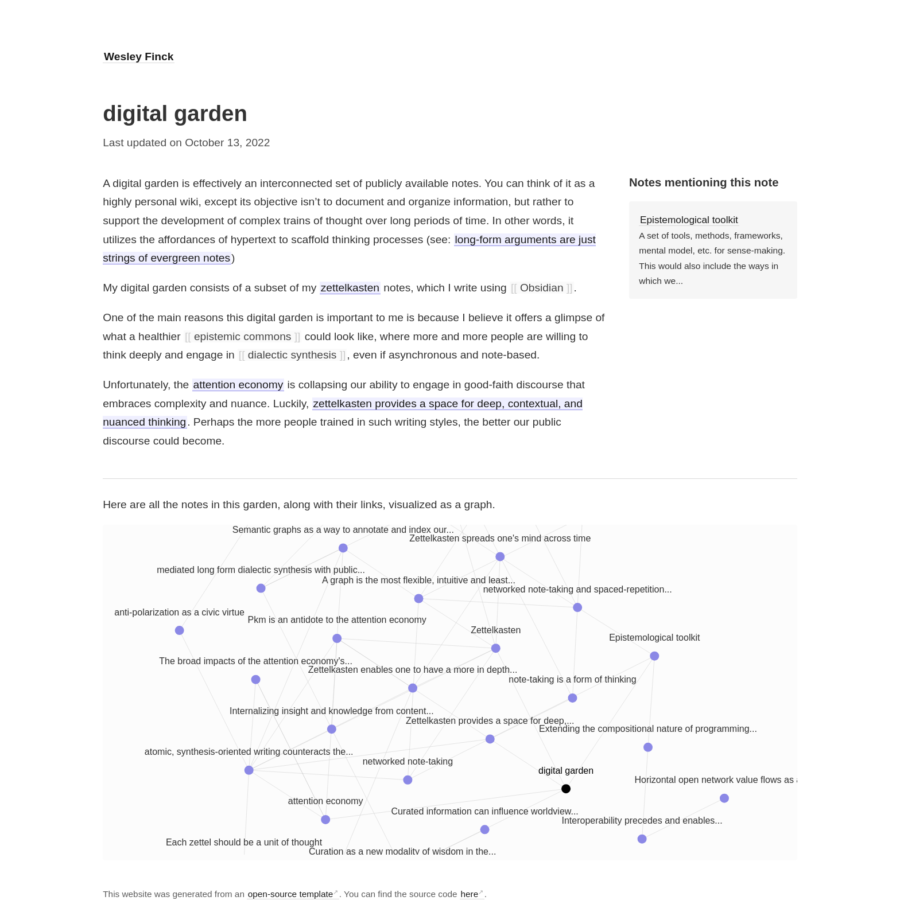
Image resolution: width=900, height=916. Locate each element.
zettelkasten (350, 288)
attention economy (238, 385)
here (469, 894)
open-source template (290, 894)
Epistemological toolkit (689, 219)
